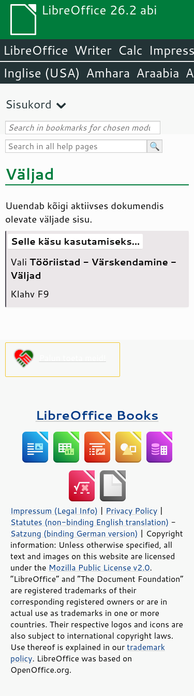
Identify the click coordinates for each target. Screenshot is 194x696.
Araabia (157, 73)
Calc (130, 50)
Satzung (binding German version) (74, 533)
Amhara (108, 73)
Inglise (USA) (41, 73)
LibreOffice (35, 50)
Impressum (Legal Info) (54, 510)
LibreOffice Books (97, 415)
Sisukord (28, 104)
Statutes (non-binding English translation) (89, 522)
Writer (92, 50)
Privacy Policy (131, 510)
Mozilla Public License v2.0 (99, 567)
